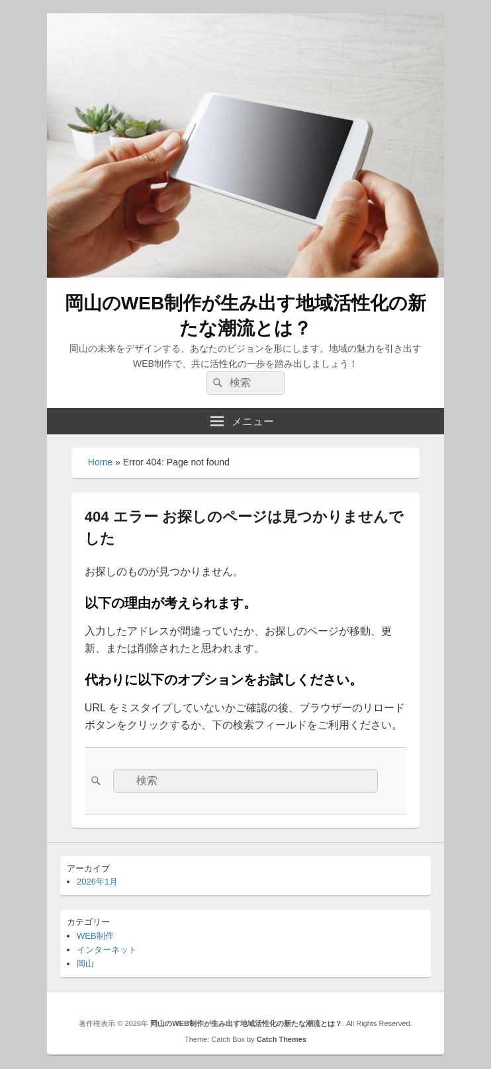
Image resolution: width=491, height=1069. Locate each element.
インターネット (107, 950)
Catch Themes (281, 1039)
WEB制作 (95, 936)
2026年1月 (97, 882)
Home (100, 462)
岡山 (85, 964)
